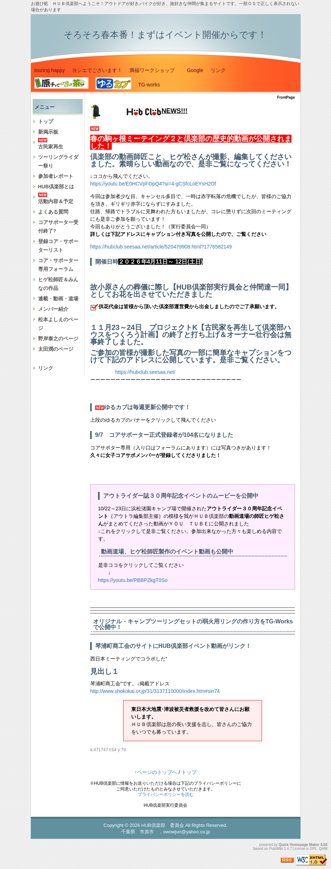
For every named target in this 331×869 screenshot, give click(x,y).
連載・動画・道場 (58, 298)
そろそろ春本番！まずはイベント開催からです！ (165, 35)
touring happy (50, 70)
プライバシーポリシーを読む (166, 794)
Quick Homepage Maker (299, 845)
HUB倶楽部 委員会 (162, 825)
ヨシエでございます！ (97, 70)
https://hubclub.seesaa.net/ (145, 372)
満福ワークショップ (154, 70)
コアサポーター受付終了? (58, 226)
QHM (323, 849)
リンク (218, 70)
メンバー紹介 (53, 309)
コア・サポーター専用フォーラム (58, 264)
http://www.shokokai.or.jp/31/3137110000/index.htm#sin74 (155, 691)
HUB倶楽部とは (56, 186)
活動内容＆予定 (55, 201)
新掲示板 (48, 132)
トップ (45, 121)
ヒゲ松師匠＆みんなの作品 (58, 284)
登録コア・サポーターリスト (58, 245)
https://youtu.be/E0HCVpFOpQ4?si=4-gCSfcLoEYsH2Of (153, 184)
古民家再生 (50, 146)
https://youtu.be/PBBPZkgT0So (135, 580)
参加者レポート (55, 176)
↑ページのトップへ (155, 772)
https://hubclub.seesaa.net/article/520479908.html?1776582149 (161, 247)
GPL (313, 849)
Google (195, 70)
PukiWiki (276, 849)
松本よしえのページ (58, 324)
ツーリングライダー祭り (58, 161)
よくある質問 (53, 212)
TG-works (149, 85)
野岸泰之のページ (58, 338)
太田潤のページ (55, 349)
